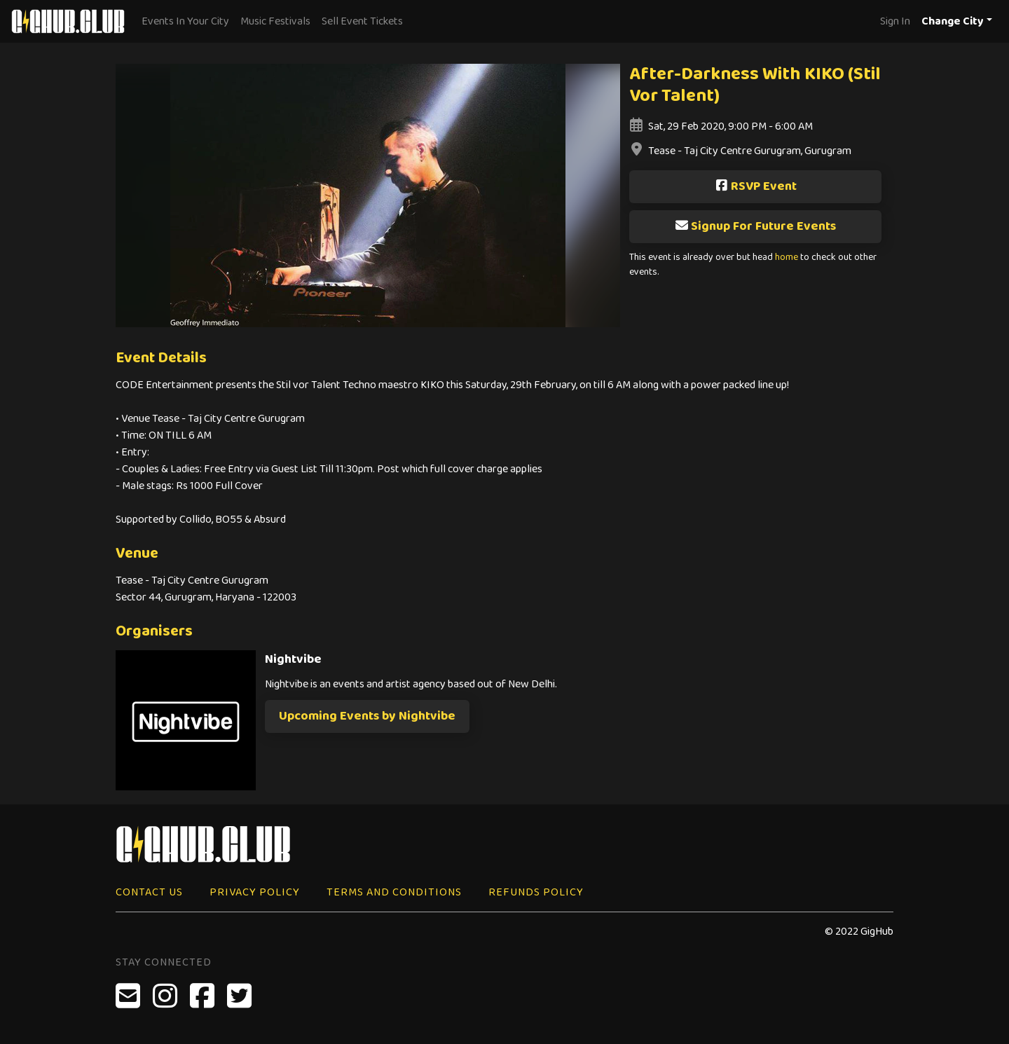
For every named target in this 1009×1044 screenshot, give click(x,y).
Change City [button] (952, 21)
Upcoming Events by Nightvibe (367, 716)
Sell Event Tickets (362, 21)
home (786, 257)
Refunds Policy (536, 892)
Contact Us (149, 892)
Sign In (895, 21)
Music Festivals (275, 21)
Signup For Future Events (755, 226)
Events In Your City (185, 21)
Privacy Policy (255, 892)
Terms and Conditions (394, 892)
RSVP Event (756, 186)
